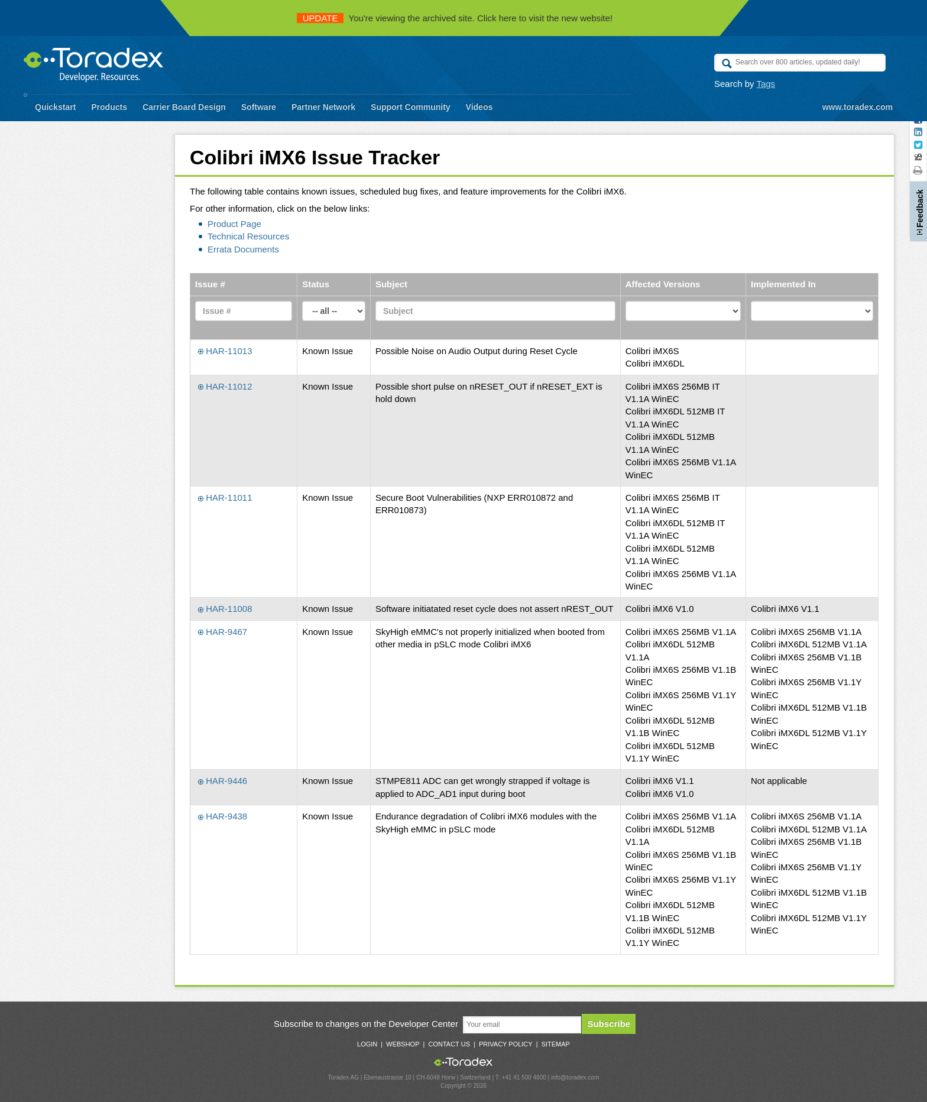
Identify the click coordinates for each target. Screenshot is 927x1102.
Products (109, 107)
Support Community (410, 107)
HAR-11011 (225, 497)
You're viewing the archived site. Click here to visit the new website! (455, 18)
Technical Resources (248, 236)
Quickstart (55, 107)
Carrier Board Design (184, 107)
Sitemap (556, 1044)
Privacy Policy (506, 1044)
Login (367, 1044)
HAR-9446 (222, 781)
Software (258, 107)
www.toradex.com (857, 107)
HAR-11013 (225, 351)
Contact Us (449, 1044)
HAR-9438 (222, 816)
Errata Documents (243, 249)
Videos (479, 107)
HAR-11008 (225, 609)
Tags (765, 84)
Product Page (234, 224)
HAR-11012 (225, 386)
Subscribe (608, 1024)
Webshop (402, 1044)
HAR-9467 (222, 632)
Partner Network (323, 107)
